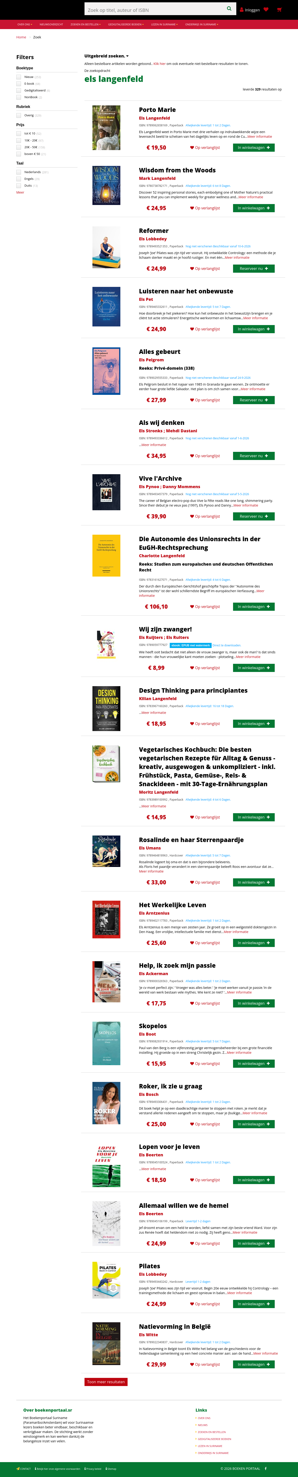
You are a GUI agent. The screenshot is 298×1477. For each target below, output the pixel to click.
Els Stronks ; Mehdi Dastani (168, 430)
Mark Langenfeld (157, 178)
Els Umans (150, 848)
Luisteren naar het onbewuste (186, 291)
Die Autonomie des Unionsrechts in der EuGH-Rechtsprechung (200, 543)
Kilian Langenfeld (158, 698)
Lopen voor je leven (169, 1146)
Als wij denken (162, 422)
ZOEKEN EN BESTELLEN (85, 24)
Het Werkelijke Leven (172, 905)
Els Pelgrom (151, 360)
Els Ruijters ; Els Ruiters (164, 637)
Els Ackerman (153, 973)
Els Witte (148, 1334)
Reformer (154, 230)
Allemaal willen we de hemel (184, 1205)
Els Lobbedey (153, 239)
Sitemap (111, 1468)
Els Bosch (149, 1094)
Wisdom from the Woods (177, 170)
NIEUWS (203, 1425)
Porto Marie (157, 109)
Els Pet (146, 299)
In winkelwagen (254, 147)
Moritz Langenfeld (158, 792)
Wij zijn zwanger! (165, 629)
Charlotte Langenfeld (162, 555)
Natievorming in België (175, 1326)
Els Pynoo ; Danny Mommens (169, 486)
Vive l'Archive (160, 478)
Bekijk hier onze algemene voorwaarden (58, 1468)
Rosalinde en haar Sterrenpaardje (191, 840)
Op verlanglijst (205, 147)
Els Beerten (151, 1155)
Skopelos (153, 1026)
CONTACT (25, 1468)
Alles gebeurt (159, 351)
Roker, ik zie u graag (170, 1086)
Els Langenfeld (154, 118)
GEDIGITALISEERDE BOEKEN (126, 24)
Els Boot (147, 1034)
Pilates (149, 1266)
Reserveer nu (254, 268)
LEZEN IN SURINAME (164, 24)
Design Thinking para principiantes (193, 690)
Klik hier (159, 63)
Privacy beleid (93, 1468)
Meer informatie (259, 136)
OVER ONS (24, 24)
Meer (20, 192)
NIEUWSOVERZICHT (51, 24)
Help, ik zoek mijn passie (177, 965)
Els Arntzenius (154, 913)
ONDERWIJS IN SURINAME (201, 24)
